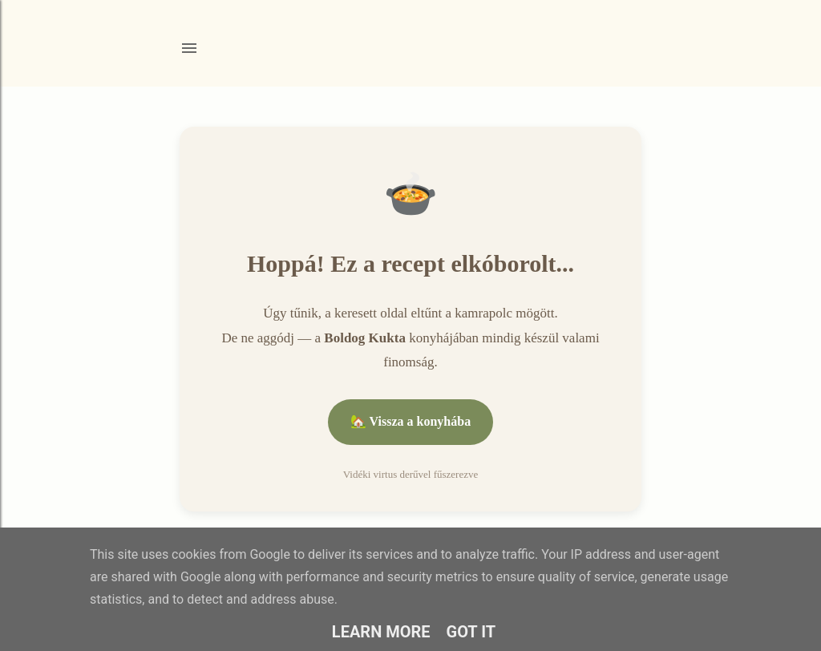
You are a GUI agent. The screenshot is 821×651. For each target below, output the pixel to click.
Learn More (381, 631)
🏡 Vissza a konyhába (410, 421)
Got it (471, 631)
